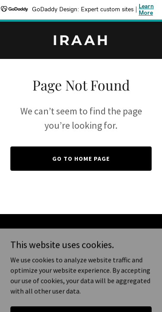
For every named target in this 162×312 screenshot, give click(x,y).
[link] (81, 42)
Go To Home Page (81, 158)
